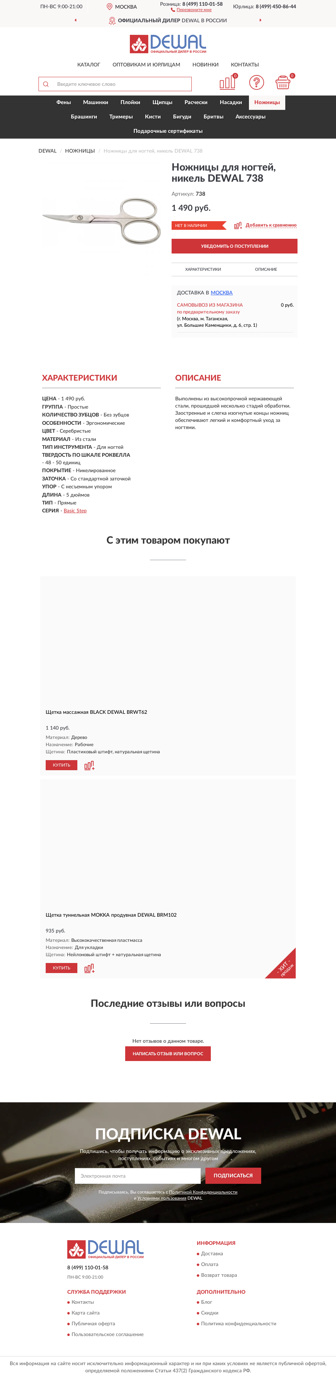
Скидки (209, 1312)
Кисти (153, 117)
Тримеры (121, 117)
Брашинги (84, 117)
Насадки (231, 102)
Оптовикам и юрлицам (146, 65)
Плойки (130, 102)
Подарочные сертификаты (168, 131)
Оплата (209, 1263)
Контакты (245, 65)
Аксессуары (250, 117)
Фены (63, 102)
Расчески (196, 102)
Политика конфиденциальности (238, 1323)
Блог (206, 1301)
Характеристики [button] (203, 269)
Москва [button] (222, 293)
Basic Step (75, 510)
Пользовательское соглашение (108, 1333)
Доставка (212, 1253)
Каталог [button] (88, 65)
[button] (191, 9)
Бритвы (213, 117)
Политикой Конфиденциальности (203, 1191)
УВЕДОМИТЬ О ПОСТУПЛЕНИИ (234, 246)
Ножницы (267, 102)
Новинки (205, 65)
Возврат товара (219, 1274)
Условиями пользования (161, 1197)
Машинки (95, 102)
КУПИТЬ (61, 765)
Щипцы (162, 102)
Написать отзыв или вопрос (168, 1053)
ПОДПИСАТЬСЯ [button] (233, 1175)
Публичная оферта (93, 1323)
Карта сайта (86, 1312)
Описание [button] (266, 269)
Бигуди (182, 117)
